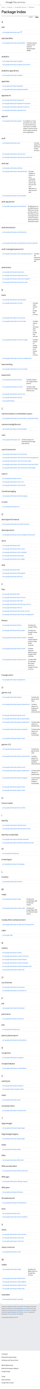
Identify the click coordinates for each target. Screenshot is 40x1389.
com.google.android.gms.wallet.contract (14, 1285)
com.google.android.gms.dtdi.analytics (13, 573)
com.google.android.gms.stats (11, 1100)
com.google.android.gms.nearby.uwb (13, 969)
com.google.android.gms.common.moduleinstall (16, 358)
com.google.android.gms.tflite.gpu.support (15, 1181)
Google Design (6, 1371)
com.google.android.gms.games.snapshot (15, 729)
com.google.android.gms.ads (11, 32)
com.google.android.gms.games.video (13, 790)
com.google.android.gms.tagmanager (13, 1128)
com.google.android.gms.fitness (12, 625)
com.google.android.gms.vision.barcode (14, 1234)
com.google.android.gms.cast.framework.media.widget (19, 468)
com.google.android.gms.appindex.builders (15, 89)
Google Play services (20, 7)
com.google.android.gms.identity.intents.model (16, 828)
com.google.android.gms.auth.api (12, 168)
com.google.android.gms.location (12, 881)
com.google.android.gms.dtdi (11, 570)
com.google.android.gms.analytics (12, 61)
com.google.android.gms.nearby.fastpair (14, 959)
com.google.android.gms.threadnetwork (14, 1203)
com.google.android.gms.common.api (13, 318)
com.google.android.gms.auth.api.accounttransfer (17, 157)
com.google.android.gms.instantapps (13, 864)
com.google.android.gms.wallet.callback (14, 1282)
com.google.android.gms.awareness (13, 272)
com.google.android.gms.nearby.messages (15, 963)
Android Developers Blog (9, 1357)
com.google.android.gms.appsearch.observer (15, 107)
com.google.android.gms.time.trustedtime (15, 1217)
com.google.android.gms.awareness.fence (15, 275)
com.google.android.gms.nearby (12, 952)
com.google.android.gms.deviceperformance (15, 524)
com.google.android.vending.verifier (13, 1089)
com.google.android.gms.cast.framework (14, 454)
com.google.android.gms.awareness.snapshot (16, 279)
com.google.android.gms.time (11, 1213)
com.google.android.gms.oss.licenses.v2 (14, 990)
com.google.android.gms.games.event (13, 715)
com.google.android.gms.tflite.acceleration (15, 1171)
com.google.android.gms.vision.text (13, 1241)
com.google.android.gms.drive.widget (13, 559)
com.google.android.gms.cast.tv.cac (13, 482)
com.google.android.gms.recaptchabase (14, 1068)
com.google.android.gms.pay (11, 1029)
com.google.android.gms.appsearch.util (14, 110)
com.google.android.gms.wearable (12, 1299)
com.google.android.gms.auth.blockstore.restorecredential (19, 243)
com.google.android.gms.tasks (11, 1149)
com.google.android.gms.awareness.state (15, 282)
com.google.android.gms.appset (12, 121)
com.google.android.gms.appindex (12, 86)
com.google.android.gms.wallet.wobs (13, 1288)
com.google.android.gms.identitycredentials (15, 839)
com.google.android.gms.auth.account (13, 154)
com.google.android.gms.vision (11, 1252)
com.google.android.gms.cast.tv (11, 478)
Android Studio (6, 1379)
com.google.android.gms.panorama (13, 1019)
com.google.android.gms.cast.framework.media (16, 461)
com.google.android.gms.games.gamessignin (16, 719)
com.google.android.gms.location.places (14, 1040)
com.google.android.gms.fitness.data (13, 630)
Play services (15, 2)
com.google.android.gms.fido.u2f (12, 607)
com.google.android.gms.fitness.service (14, 659)
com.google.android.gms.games (12, 697)
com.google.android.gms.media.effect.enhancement (18, 924)
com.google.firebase (8, 401)
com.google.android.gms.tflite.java (12, 1192)
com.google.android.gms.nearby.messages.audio (17, 966)
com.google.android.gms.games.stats (13, 738)
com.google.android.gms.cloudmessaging (14, 496)
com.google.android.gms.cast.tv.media (13, 485)
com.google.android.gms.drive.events (13, 549)
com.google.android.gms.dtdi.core (12, 576)
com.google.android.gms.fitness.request (14, 637)
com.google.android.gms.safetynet (12, 1086)
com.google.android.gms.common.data (14, 321)
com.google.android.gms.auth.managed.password (17, 254)
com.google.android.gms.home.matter (13, 808)
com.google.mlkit (7, 935)
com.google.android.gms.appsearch (13, 100)
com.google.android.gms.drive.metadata (14, 552)
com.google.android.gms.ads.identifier (13, 43)
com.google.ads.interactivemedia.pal (13, 1008)
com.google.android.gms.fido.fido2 (12, 601)
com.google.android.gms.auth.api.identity (14, 171)
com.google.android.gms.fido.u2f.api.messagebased (18, 614)
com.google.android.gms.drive (11, 545)
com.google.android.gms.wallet (11, 1269)
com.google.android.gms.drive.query (13, 555)
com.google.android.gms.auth (11, 143)
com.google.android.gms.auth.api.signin (14, 195)
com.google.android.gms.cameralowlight (14, 429)
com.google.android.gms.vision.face (13, 1238)
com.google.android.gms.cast (11, 439)
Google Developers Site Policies (14, 1312)
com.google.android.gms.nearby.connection (15, 956)
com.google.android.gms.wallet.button (13, 1278)
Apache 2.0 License (24, 1310)
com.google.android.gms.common (12, 303)
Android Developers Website (10, 1368)
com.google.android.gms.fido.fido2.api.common (16, 604)
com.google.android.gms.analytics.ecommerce (16, 64)
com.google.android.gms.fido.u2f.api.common (16, 611)
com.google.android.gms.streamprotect (14, 1110)
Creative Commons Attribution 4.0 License (18, 1308)
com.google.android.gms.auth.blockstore (14, 232)
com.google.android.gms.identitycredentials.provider (18, 843)
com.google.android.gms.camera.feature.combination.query (20, 418)
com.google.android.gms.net (10, 506)
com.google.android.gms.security (12, 397)
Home (3, 7)
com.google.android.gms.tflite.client (13, 1160)
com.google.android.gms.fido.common (13, 597)
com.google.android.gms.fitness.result (13, 648)
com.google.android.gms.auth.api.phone (14, 206)
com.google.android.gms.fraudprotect (13, 679)
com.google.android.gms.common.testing (14, 369)
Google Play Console (8, 1383)
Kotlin (31, 17)
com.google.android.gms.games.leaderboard (15, 722)
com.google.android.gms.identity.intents (14, 825)
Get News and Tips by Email (10, 1360)
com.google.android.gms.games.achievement (16, 704)
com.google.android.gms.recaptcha (13, 1057)
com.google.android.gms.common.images (15, 340)
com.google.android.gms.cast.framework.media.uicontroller (20, 464)
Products (9, 7)
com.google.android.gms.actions (12, 379)
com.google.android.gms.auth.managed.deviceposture (18, 535)
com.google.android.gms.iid (10, 853)
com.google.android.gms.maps (11, 899)
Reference (31, 7)
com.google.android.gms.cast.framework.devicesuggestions (20, 457)
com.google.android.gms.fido (11, 594)
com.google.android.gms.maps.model (13, 908)
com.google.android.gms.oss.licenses (13, 987)
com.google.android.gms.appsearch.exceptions (16, 103)
